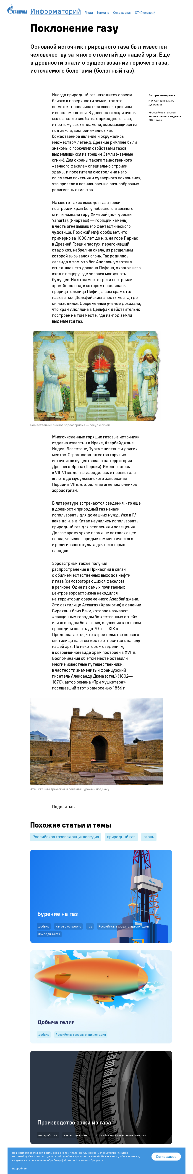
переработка (47, 1135)
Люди (89, 12)
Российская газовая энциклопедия (65, 836)
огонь (148, 836)
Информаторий (55, 11)
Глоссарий (148, 12)
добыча (43, 926)
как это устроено (68, 926)
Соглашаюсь (166, 1156)
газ (90, 926)
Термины (103, 12)
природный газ (121, 836)
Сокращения (122, 12)
